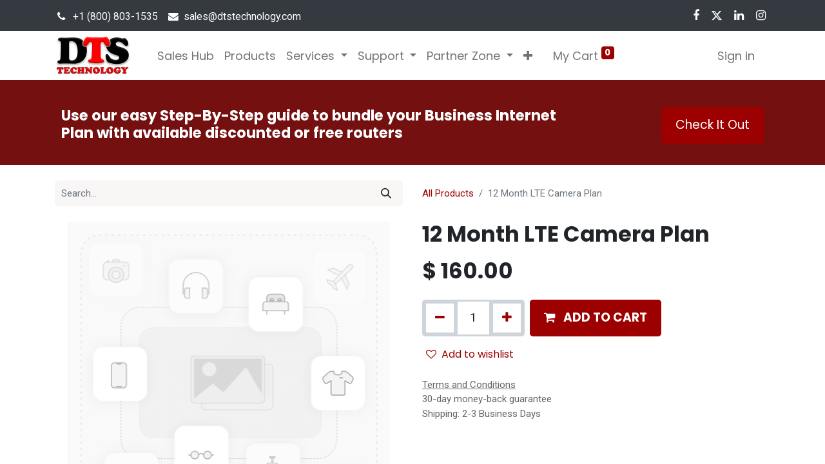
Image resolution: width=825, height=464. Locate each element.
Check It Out (712, 124)
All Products (448, 193)
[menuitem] (185, 56)
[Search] (386, 193)
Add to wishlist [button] (470, 354)
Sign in (736, 56)
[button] (528, 56)
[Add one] (507, 318)
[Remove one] (440, 318)
